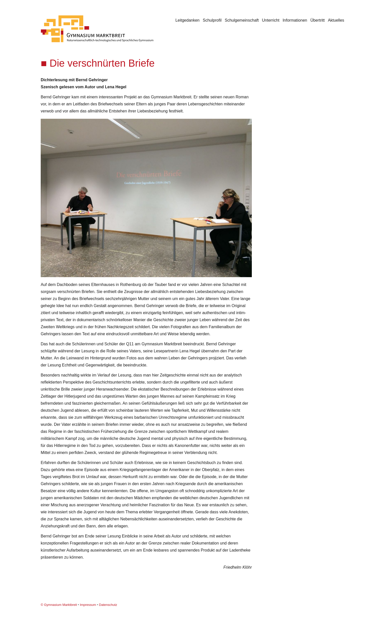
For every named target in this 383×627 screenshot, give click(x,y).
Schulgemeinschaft (242, 20)
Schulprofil (212, 20)
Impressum (88, 605)
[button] (247, 123)
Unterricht (270, 20)
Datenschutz (108, 605)
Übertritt (317, 20)
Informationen (294, 20)
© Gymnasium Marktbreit (59, 605)
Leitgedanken (187, 20)
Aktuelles (336, 20)
